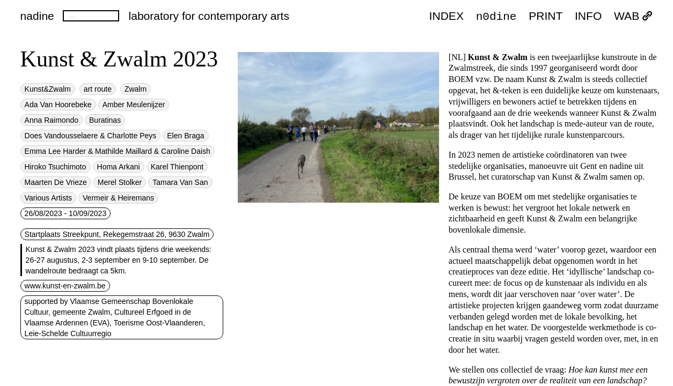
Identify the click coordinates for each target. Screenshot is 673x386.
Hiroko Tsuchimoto (55, 166)
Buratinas (105, 120)
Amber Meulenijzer (134, 104)
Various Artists (48, 198)
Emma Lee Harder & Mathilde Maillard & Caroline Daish (117, 151)
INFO (588, 16)
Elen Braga (185, 135)
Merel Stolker (120, 182)
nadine (37, 16)
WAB (633, 16)
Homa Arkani (118, 166)
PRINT (545, 16)
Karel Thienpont (177, 166)
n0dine (496, 16)
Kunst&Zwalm (48, 89)
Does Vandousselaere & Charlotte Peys (91, 135)
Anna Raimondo (51, 120)
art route (98, 89)
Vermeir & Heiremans (118, 198)
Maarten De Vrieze (56, 182)
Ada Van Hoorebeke (58, 104)
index (446, 16)
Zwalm (136, 89)
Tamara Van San (180, 182)
